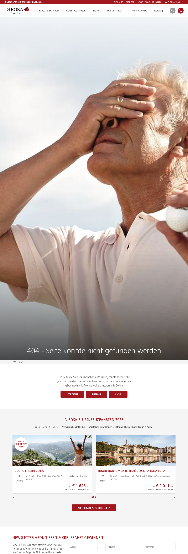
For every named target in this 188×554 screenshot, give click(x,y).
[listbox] (84, 546)
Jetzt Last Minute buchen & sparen (23, 2)
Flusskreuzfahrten (76, 10)
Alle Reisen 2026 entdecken (94, 507)
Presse (139, 2)
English (157, 2)
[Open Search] (173, 11)
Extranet (118, 2)
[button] (92, 497)
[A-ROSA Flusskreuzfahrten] (18, 10)
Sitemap (96, 394)
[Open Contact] (181, 11)
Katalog (158, 10)
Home (21, 362)
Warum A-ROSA (115, 10)
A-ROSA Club (174, 2)
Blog (147, 2)
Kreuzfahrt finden (49, 10)
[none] (181, 10)
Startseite (72, 394)
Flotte (96, 10)
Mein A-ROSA (139, 10)
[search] (173, 10)
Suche (118, 394)
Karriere (129, 2)
